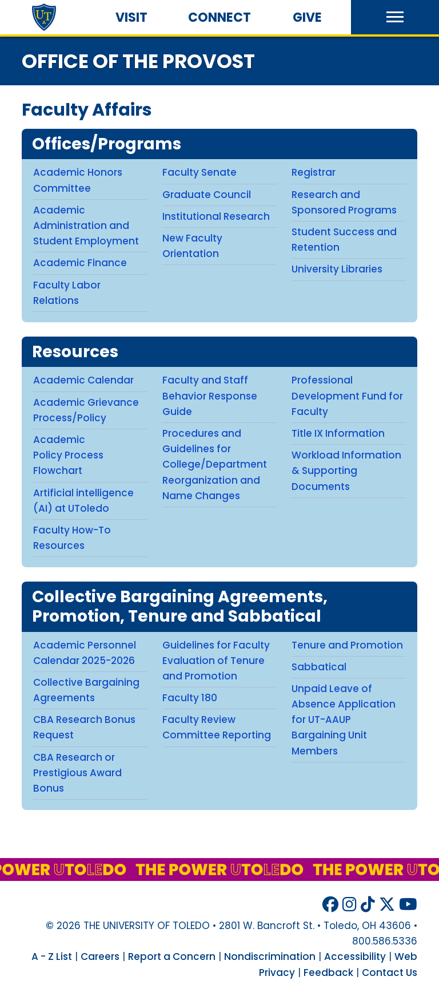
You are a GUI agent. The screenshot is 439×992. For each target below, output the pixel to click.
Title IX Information (338, 433)
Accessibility (355, 956)
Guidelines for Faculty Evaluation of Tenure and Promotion (216, 660)
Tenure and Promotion (347, 645)
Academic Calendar (83, 380)
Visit (131, 17)
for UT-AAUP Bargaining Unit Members (329, 735)
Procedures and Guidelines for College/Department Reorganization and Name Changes (214, 464)
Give (307, 17)
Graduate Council (206, 194)
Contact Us (389, 972)
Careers (100, 956)
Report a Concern (171, 956)
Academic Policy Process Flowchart (68, 455)
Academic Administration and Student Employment (86, 225)
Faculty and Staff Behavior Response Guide (209, 395)
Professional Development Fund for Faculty (347, 395)
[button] (395, 17)
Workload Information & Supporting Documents (346, 470)
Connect (219, 17)
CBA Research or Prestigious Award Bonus (77, 772)
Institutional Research (216, 216)
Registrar (314, 172)
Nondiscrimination (270, 956)
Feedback (328, 972)
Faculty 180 (189, 698)
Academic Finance (80, 263)
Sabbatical (319, 667)
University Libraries (337, 269)
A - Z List (51, 956)
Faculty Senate (199, 172)
